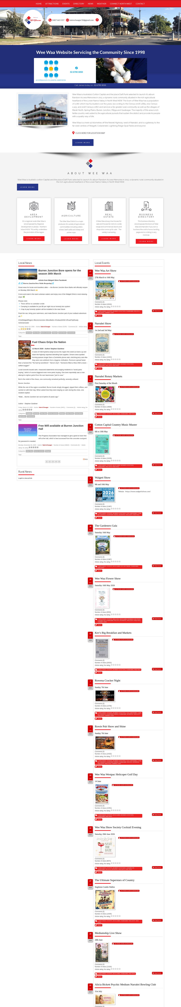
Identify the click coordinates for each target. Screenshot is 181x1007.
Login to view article (25, 478)
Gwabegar (101, 620)
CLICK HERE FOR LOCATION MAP (90, 133)
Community (71, 332)
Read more (157, 311)
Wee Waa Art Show (105, 270)
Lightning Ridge (112, 514)
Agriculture (22, 416)
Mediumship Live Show (108, 933)
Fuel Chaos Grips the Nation (49, 342)
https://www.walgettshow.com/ (138, 491)
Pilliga (137, 311)
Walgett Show (102, 477)
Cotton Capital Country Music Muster (116, 424)
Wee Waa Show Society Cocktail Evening (118, 827)
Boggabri (29, 413)
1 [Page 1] (46, 461)
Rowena (122, 514)
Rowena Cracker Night (107, 680)
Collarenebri (131, 513)
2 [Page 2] (49, 461)
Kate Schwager (45, 326)
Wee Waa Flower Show (108, 578)
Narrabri (28, 332)
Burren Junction (46, 332)
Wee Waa (36, 332)
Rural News (62, 332)
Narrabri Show (103, 323)
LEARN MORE (83, 142)
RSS (85, 459)
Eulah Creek (125, 566)
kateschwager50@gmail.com (82, 20)
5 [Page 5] (59, 461)
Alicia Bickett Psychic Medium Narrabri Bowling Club (125, 984)
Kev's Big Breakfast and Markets (113, 632)
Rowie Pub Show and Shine (110, 726)
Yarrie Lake (109, 312)
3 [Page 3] (52, 461)
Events (109, 311)
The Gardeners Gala (106, 525)
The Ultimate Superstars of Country (114, 880)
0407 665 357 (58, 20)
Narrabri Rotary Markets (108, 376)
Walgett (54, 332)
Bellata (116, 619)
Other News (69, 413)
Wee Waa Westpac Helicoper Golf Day (116, 774)
